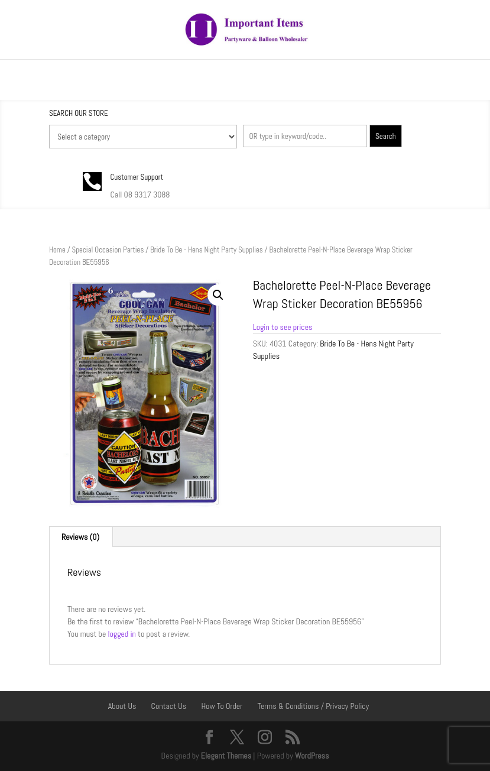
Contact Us (169, 706)
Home (57, 250)
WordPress (312, 755)
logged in (121, 634)
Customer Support (137, 177)
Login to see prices (283, 327)
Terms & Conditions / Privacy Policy (313, 706)
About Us (122, 706)
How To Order (221, 706)
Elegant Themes (226, 755)
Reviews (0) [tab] (80, 537)
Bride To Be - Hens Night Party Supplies (206, 250)
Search (385, 136)
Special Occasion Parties (108, 250)
